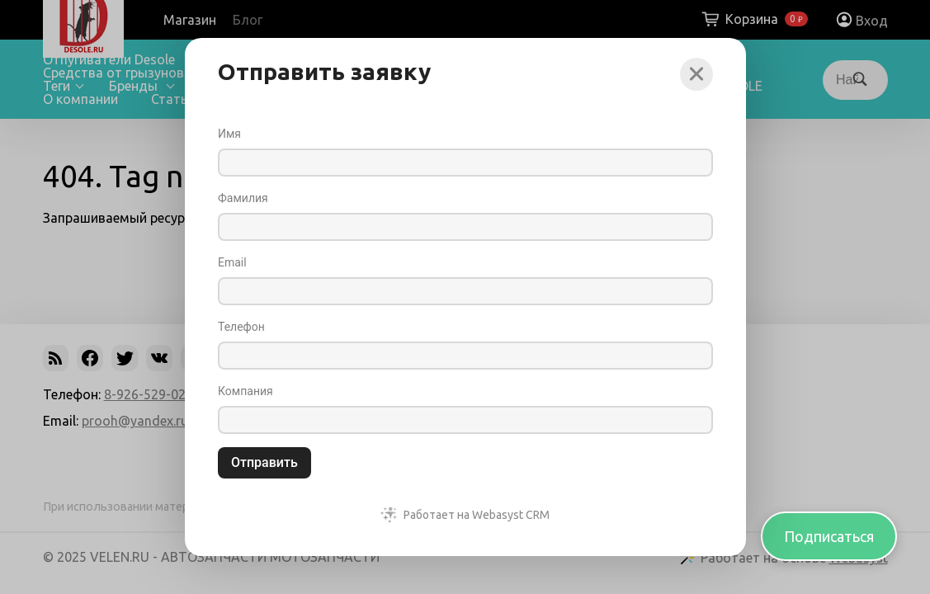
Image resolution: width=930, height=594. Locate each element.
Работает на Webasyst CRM (477, 514)
